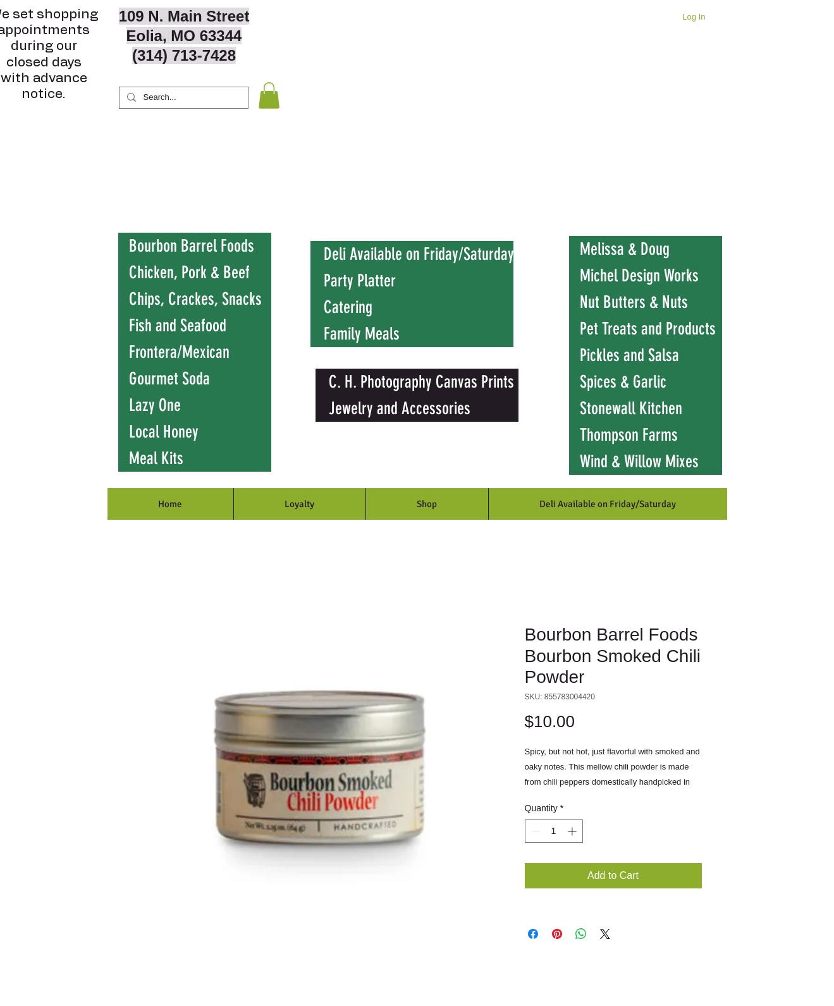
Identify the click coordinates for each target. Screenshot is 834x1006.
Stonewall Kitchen (631, 408)
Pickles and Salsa (629, 355)
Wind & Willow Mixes (639, 461)
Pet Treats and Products (648, 329)
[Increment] (573, 831)
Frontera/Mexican (179, 352)
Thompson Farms (629, 435)
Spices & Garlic (623, 382)
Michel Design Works (639, 276)
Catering (348, 307)
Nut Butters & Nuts (634, 302)
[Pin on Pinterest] (557, 934)
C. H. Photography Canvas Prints (421, 382)
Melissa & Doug (625, 249)
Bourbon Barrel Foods (191, 246)
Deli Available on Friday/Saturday (418, 254)
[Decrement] (535, 831)
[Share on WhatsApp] (581, 934)
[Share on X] (605, 934)
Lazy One (155, 405)
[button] (269, 95)
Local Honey (164, 432)
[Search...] (182, 97)
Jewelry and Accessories (399, 408)
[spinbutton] (554, 831)
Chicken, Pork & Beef (189, 272)
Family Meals (362, 334)
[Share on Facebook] (533, 934)
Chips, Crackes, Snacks (195, 299)
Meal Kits (156, 458)
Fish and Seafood (177, 326)
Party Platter (360, 281)
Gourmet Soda (169, 379)
